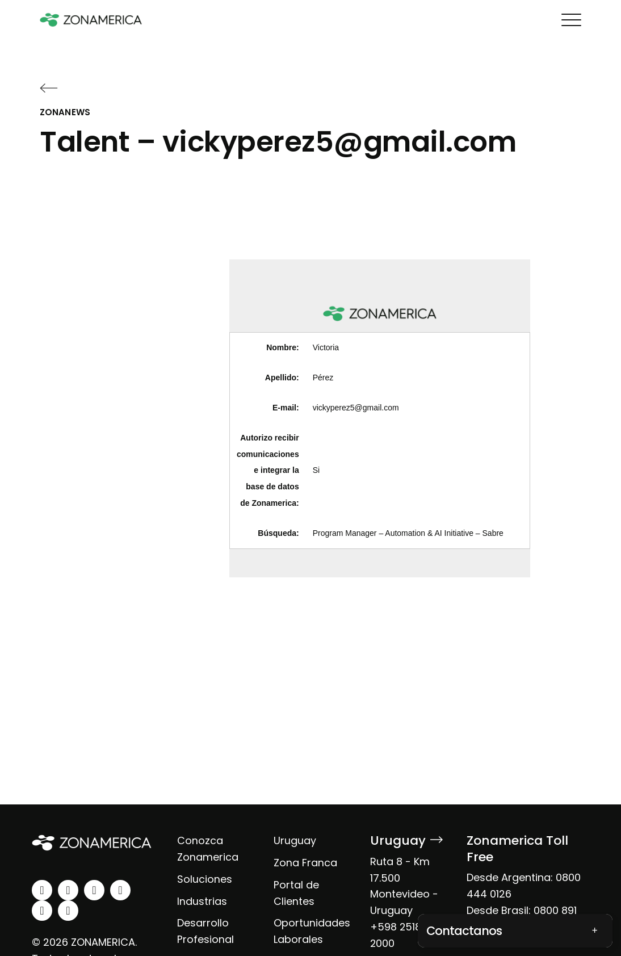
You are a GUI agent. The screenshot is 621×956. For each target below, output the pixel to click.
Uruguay (295, 840)
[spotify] (42, 910)
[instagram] (68, 890)
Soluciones (204, 879)
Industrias (202, 901)
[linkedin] (42, 890)
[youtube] (120, 890)
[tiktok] (68, 910)
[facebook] (94, 890)
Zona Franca (305, 863)
